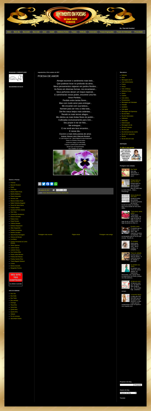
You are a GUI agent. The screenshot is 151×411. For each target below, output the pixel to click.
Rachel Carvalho (15, 232)
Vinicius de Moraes (16, 237)
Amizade (124, 104)
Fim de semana (15, 316)
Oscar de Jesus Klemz (17, 205)
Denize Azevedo (15, 266)
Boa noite (36, 32)
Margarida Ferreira (16, 268)
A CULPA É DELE (136, 295)
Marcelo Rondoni (51, 192)
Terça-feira (14, 305)
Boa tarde (26, 32)
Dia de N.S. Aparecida (128, 134)
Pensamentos (126, 100)
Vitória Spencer (15, 245)
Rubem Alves (14, 219)
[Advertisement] (75, 52)
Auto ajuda (125, 109)
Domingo (13, 303)
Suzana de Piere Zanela (18, 210)
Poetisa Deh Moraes (17, 257)
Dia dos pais (125, 129)
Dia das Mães (126, 113)
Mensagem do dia (127, 125)
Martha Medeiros (16, 194)
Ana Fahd (13, 189)
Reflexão (83, 32)
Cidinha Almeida (15, 223)
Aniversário (93, 32)
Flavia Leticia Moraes (17, 254)
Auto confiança (126, 89)
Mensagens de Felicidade (129, 102)
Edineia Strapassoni (16, 226)
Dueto (44, 192)
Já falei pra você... (136, 281)
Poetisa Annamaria (16, 230)
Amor (44, 32)
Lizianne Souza (15, 250)
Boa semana (14, 300)
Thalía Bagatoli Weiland (18, 261)
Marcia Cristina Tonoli (17, 201)
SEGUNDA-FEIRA (16, 318)
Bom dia (17, 32)
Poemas (58, 192)
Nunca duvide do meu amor (136, 195)
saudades (124, 107)
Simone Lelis (65, 192)
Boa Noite (13, 296)
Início (9, 32)
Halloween (125, 118)
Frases (74, 32)
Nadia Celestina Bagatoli (18, 203)
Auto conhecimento (127, 82)
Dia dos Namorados (127, 116)
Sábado (13, 314)
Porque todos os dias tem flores (135, 180)
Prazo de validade (136, 253)
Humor (124, 93)
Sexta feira (14, 307)
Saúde (52, 32)
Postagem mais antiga (106, 234)
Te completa (134, 241)
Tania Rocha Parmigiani (18, 235)
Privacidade (138, 32)
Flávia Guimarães (16, 196)
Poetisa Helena (15, 207)
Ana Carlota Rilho (16, 252)
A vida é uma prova (127, 147)
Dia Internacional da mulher (130, 132)
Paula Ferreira (15, 221)
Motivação (125, 120)
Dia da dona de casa (128, 138)
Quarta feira (14, 312)
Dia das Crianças (127, 127)
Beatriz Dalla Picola (16, 192)
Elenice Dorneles (16, 216)
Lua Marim (14, 239)
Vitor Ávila (14, 212)
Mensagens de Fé (127, 80)
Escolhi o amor (135, 226)
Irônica (124, 86)
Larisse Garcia (15, 248)
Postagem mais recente (45, 234)
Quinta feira (14, 309)
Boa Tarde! (134, 169)
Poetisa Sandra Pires (17, 259)
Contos (13, 263)
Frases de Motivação (124, 32)
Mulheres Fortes (63, 32)
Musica (124, 136)
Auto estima (125, 98)
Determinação (126, 123)
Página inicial (76, 234)
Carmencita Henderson (17, 214)
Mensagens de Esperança (129, 111)
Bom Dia (13, 293)
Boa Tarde (14, 298)
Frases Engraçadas (107, 32)
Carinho (124, 95)
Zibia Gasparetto (15, 228)
